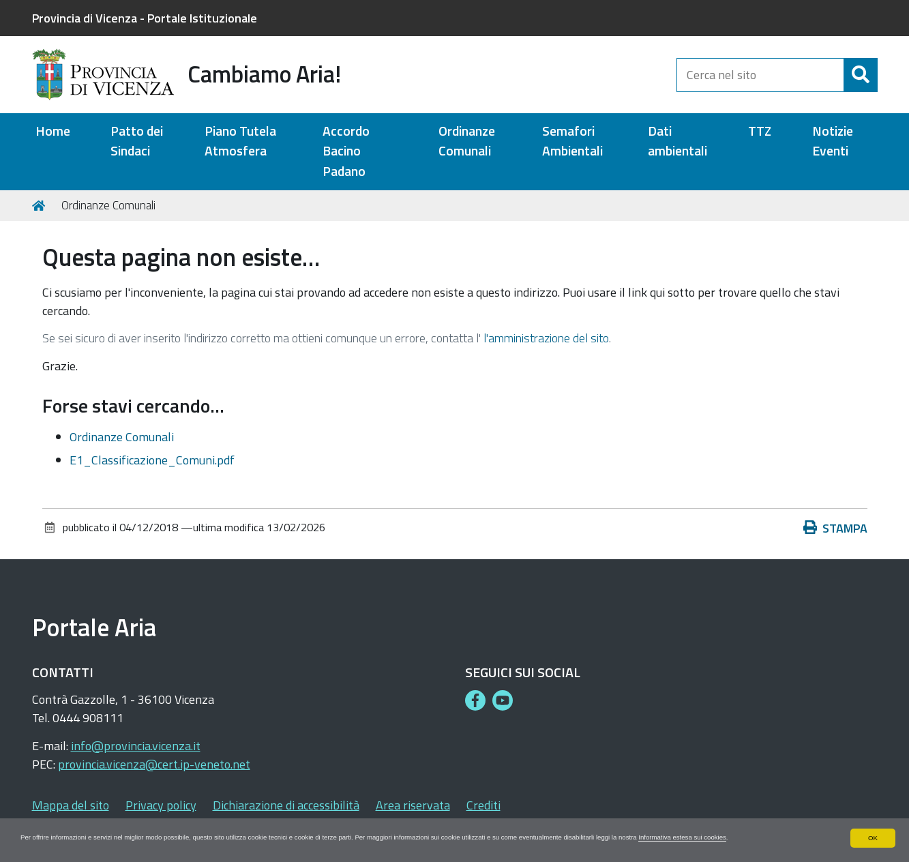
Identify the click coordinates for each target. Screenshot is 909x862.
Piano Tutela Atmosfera (240, 141)
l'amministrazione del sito (546, 338)
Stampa (835, 528)
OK (872, 824)
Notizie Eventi (832, 141)
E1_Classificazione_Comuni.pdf (152, 460)
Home (52, 131)
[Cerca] (861, 75)
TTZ (759, 131)
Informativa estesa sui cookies (75, 837)
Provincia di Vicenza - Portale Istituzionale (144, 18)
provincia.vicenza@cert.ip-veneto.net (154, 764)
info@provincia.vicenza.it (135, 746)
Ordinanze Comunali (466, 141)
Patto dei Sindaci (136, 141)
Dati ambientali (677, 141)
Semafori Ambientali (572, 141)
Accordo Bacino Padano (346, 151)
